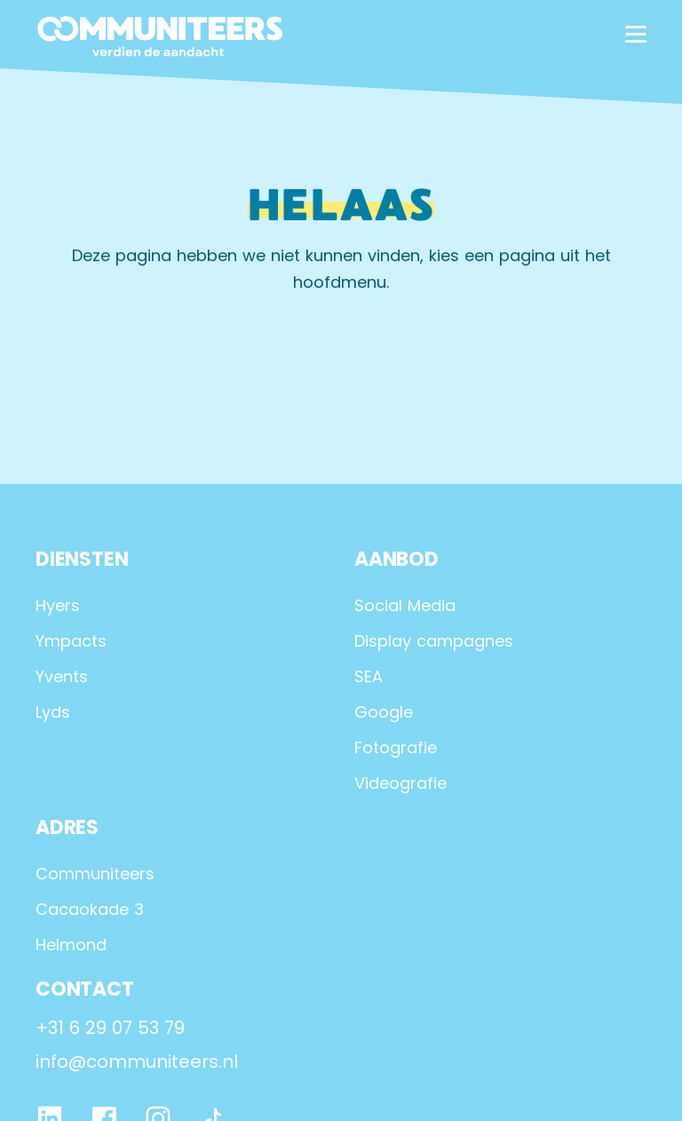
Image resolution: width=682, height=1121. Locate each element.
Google (383, 712)
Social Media (405, 605)
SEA (368, 676)
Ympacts (71, 641)
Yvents (62, 676)
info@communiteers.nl (137, 1061)
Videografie (400, 783)
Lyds (53, 712)
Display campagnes (433, 641)
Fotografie (395, 747)
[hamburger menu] (635, 34)
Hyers (58, 605)
